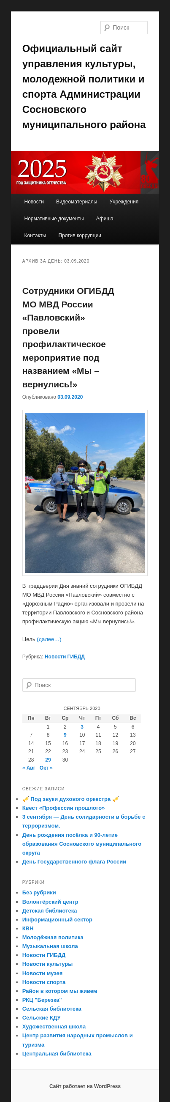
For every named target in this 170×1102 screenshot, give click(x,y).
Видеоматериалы (76, 202)
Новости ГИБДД (65, 657)
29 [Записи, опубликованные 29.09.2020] (48, 760)
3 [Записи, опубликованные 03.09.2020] (82, 727)
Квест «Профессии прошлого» (63, 808)
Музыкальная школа (50, 946)
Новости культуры (47, 964)
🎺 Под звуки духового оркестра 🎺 (70, 799)
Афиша (104, 219)
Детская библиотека (49, 910)
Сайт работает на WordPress (85, 1086)
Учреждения (124, 202)
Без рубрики (39, 892)
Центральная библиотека (57, 1053)
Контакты (35, 235)
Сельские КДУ (41, 1017)
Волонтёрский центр (50, 902)
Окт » (46, 768)
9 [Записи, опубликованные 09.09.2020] (65, 735)
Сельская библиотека (51, 1009)
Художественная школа (54, 1026)
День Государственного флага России (74, 861)
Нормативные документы (54, 219)
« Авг (28, 768)
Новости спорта (44, 982)
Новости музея (42, 973)
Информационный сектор (57, 919)
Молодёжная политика (53, 937)
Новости (33, 202)
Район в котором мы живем (59, 991)
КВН (28, 928)
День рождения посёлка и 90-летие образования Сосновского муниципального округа (81, 844)
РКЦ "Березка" (42, 1000)
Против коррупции (79, 235)
